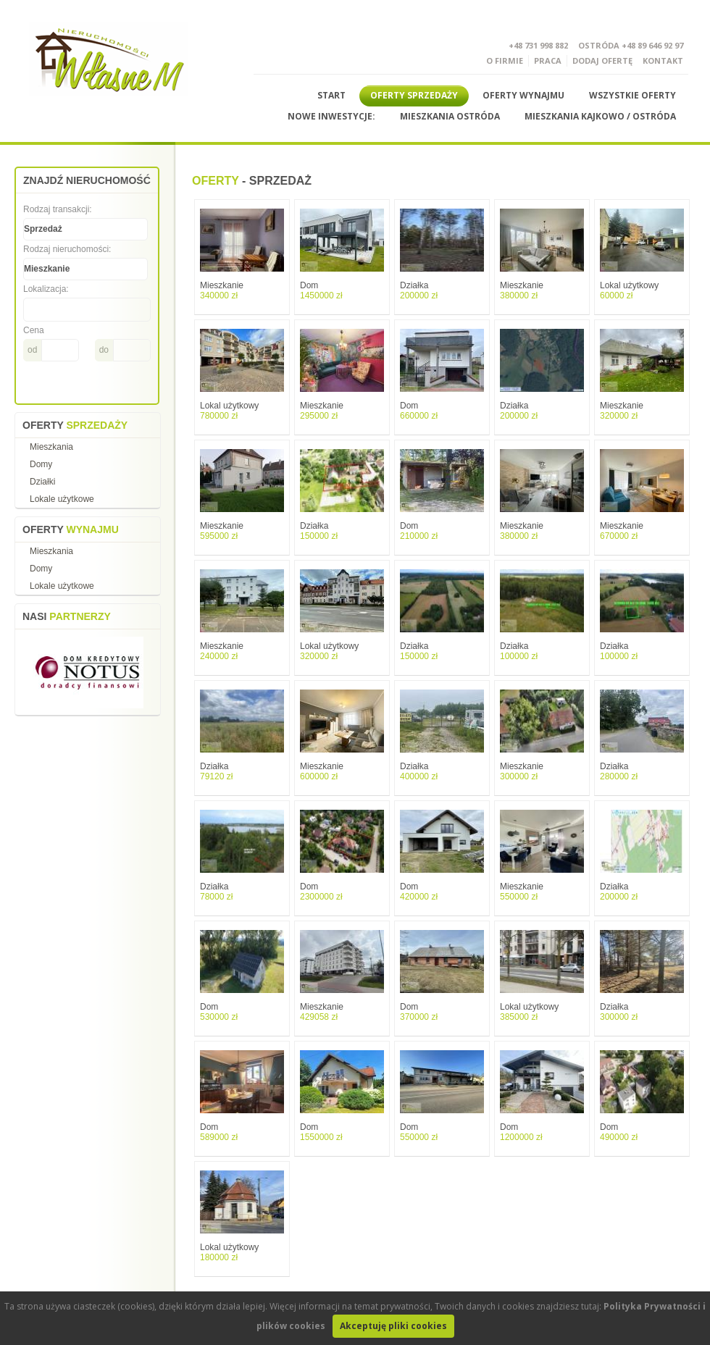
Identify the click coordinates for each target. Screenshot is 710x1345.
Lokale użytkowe (62, 499)
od (32, 350)
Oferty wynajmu (523, 95)
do (104, 350)
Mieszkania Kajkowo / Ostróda (600, 116)
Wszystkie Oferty (632, 95)
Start (331, 95)
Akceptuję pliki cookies (393, 1326)
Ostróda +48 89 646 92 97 (630, 45)
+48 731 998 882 (538, 45)
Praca (547, 60)
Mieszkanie (221, 290)
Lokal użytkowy (629, 290)
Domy (41, 464)
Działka (419, 290)
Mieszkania (51, 447)
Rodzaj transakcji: (57, 209)
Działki (42, 482)
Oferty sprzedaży (414, 95)
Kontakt (663, 60)
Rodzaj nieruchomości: (67, 249)
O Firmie (504, 60)
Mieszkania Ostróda (450, 116)
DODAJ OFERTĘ (602, 60)
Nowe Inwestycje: (331, 116)
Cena (33, 330)
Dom (321, 290)
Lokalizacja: (46, 289)
